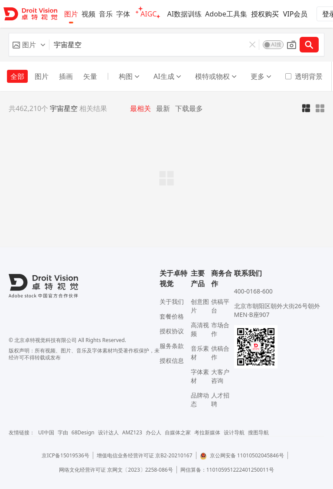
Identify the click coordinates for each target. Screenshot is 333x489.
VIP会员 (295, 14)
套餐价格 (172, 316)
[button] (29, 44)
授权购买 (265, 14)
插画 (66, 76)
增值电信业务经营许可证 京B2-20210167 (145, 455)
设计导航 (234, 432)
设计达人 (108, 432)
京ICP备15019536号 (65, 455)
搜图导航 (258, 432)
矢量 (90, 76)
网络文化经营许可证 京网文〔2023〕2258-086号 (116, 469)
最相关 (140, 108)
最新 (163, 108)
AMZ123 (132, 432)
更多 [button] (261, 76)
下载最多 (189, 108)
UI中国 (46, 432)
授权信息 (172, 360)
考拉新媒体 (207, 432)
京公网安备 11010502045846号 (242, 455)
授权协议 (172, 331)
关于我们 (172, 301)
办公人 (153, 432)
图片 (42, 76)
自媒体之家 (178, 432)
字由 (63, 432)
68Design (83, 432)
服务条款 (172, 346)
